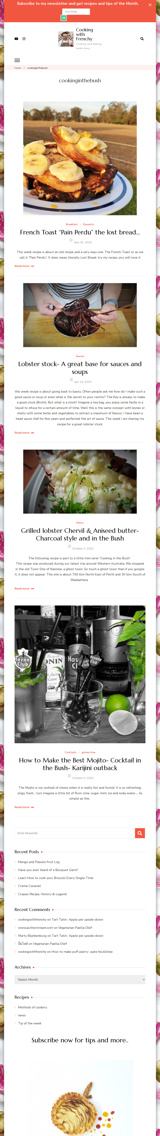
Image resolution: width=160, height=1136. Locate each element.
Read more (22, 260)
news (22, 1009)
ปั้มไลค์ (23, 937)
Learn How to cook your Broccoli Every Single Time (55, 872)
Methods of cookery (32, 1001)
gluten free (88, 746)
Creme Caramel (29, 880)
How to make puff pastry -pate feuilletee (82, 945)
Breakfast (72, 218)
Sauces (80, 350)
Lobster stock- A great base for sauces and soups (80, 361)
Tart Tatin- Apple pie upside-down (77, 913)
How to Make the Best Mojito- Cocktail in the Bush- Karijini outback (80, 757)
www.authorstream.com (35, 921)
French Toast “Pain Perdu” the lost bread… (80, 226)
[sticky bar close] (150, 5)
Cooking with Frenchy (84, 28)
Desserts (88, 218)
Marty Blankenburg (32, 929)
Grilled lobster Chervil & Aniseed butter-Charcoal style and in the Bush (80, 528)
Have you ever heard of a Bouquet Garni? (48, 864)
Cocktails (70, 746)
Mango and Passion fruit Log (39, 856)
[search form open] (142, 32)
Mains (80, 516)
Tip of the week (29, 1017)
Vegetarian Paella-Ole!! (75, 921)
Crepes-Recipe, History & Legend (42, 888)
